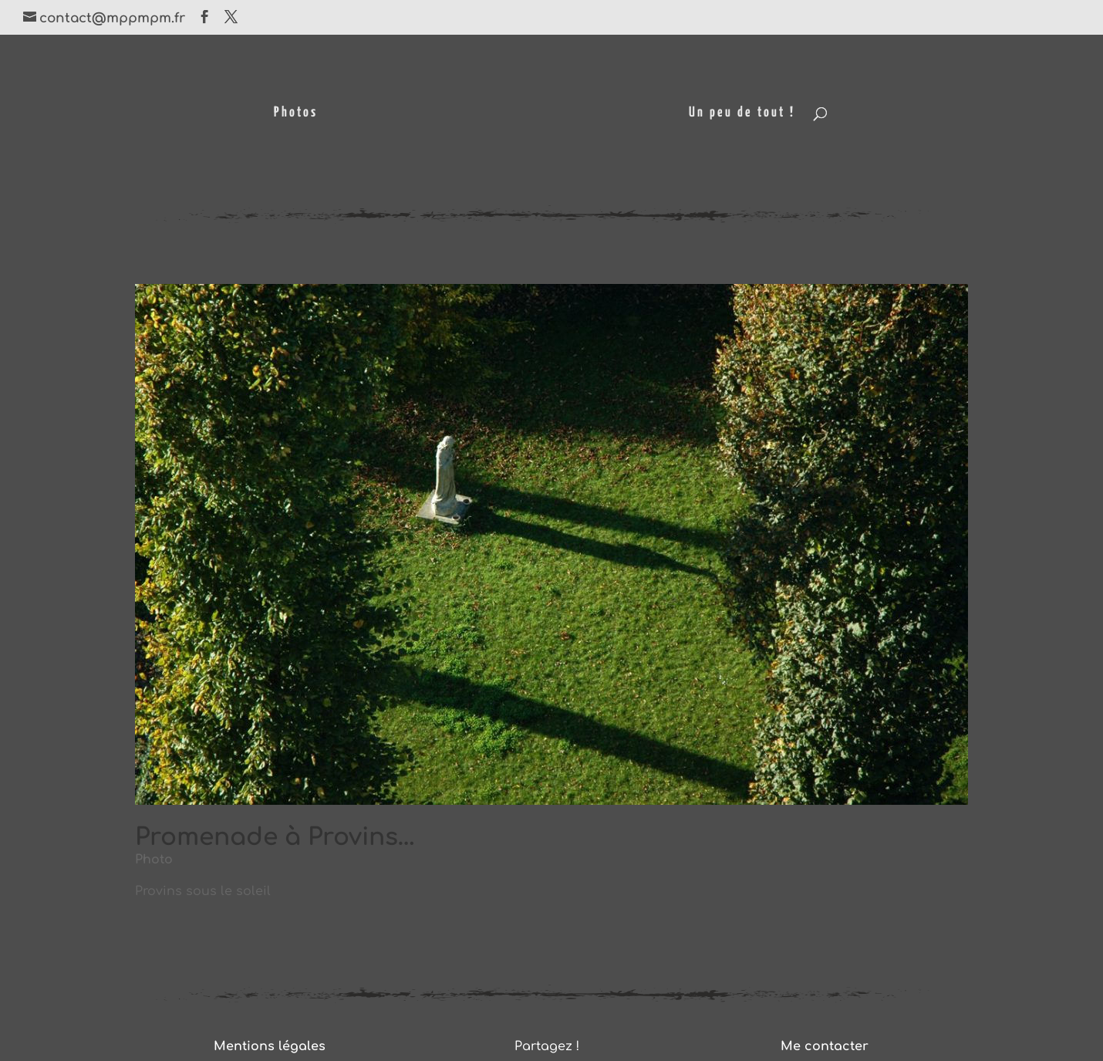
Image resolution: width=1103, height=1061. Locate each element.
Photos (296, 113)
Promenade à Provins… (275, 837)
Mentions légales (270, 1046)
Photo (154, 860)
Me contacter (825, 1046)
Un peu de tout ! (742, 113)
